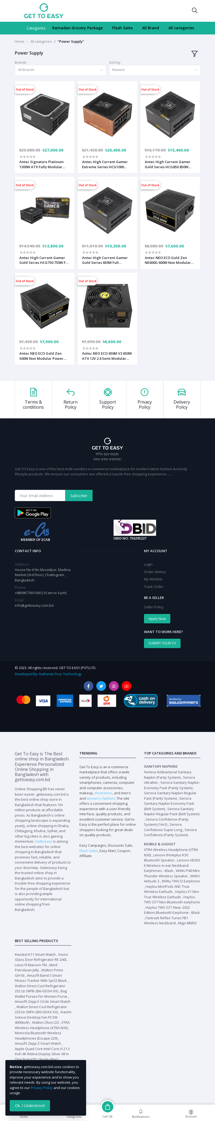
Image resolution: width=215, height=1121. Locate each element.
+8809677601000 (28, 592)
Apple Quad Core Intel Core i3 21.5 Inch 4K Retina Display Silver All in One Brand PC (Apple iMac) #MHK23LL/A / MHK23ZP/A (42, 1056)
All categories (181, 27)
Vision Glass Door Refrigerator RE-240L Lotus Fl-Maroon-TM (41, 959)
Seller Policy (154, 607)
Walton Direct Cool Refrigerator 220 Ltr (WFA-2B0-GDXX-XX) (41, 1009)
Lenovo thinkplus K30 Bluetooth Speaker (166, 858)
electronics (103, 793)
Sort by (115, 62)
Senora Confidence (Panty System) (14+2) (166, 822)
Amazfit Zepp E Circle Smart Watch (43, 1001)
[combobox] (60, 70)
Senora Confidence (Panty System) (170, 832)
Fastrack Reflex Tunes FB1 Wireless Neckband (166, 920)
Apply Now (157, 618)
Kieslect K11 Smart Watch (35, 954)
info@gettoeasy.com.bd (34, 605)
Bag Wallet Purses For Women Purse (41, 994)
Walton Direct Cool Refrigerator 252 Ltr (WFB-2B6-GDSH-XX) (40, 988)
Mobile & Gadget (160, 844)
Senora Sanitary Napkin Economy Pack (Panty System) (171, 785)
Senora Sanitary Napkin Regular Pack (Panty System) (170, 796)
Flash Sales (122, 27)
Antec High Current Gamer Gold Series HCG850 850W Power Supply (168, 164)
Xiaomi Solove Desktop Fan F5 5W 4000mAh (43, 1017)
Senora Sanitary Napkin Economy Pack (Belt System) (169, 803)
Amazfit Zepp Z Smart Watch (38, 1043)
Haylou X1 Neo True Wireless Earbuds (171, 894)
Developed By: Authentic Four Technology (48, 673)
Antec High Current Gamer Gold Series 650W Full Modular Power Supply (105, 260)
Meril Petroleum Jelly (36, 967)
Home (19, 41)
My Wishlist (153, 579)
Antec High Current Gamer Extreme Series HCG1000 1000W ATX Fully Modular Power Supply (105, 164)
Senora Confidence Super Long (163, 827)
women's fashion (101, 798)
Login (148, 564)
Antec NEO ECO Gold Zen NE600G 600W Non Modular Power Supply (168, 260)
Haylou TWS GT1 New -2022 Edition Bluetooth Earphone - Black (172, 910)
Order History (155, 571)
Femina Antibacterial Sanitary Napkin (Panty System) (168, 775)
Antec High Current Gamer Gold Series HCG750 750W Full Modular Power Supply (44, 260)
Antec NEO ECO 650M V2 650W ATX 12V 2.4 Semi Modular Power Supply (107, 356)
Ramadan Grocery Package (77, 27)
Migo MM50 (187, 923)
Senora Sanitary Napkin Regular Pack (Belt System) (171, 811)
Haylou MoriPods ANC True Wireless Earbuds (166, 889)
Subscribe (79, 495)
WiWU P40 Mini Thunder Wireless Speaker (172, 873)
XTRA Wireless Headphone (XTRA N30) (42, 1025)
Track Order (153, 586)
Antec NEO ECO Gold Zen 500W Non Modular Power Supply (41, 356)
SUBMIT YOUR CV (162, 643)
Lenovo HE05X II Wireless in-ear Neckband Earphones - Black (172, 865)
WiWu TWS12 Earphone (181, 881)
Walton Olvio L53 (45, 1022)
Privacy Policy (42, 1087)
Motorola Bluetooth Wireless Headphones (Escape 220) (38, 1035)
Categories (36, 28)
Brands (21, 62)
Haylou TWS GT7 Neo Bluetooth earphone (172, 899)
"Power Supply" (71, 41)
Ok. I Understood (30, 1105)
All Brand (150, 27)
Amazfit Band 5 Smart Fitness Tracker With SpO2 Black (41, 978)
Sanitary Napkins (161, 766)
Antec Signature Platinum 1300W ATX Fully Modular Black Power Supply (41, 164)
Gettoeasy (43, 841)
